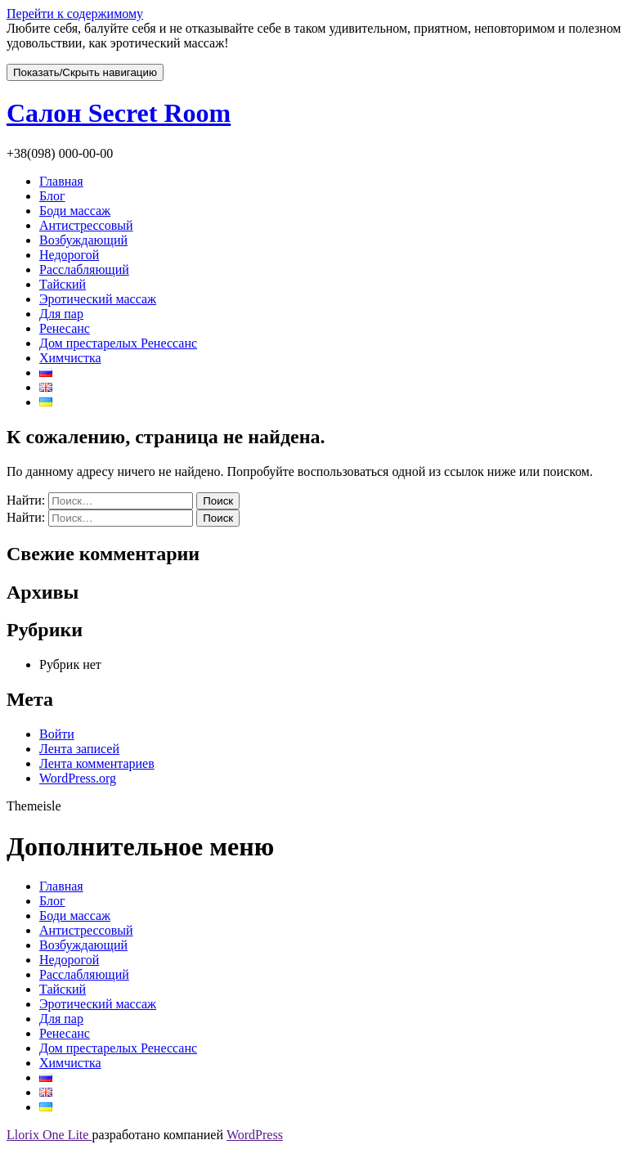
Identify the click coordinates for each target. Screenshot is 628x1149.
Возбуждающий (83, 240)
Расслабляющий (84, 269)
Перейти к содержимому (75, 13)
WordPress (255, 1135)
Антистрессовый (86, 225)
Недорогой (69, 255)
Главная (61, 181)
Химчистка (70, 358)
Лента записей (79, 749)
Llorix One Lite (49, 1135)
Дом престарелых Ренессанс (118, 343)
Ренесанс (64, 328)
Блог (52, 196)
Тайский (62, 284)
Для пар (61, 314)
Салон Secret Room (119, 113)
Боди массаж (74, 211)
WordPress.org (77, 778)
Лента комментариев (97, 763)
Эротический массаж (97, 299)
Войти (56, 734)
